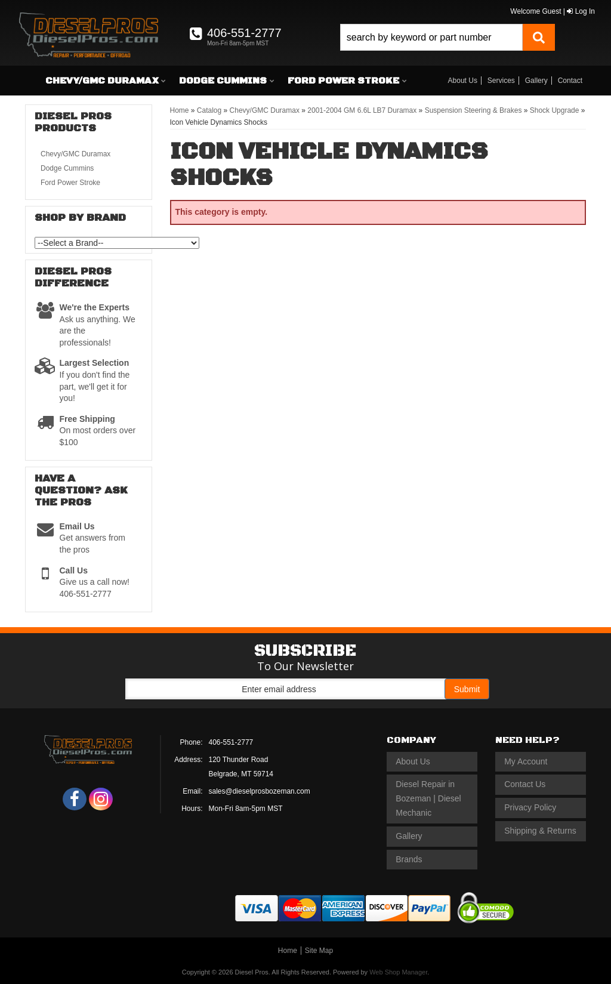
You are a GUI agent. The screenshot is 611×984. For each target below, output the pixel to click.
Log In (581, 11)
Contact (570, 80)
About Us (462, 80)
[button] (447, 37)
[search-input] (431, 37)
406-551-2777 (231, 742)
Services (501, 80)
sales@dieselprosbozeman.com (259, 791)
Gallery (536, 80)
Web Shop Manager (398, 972)
